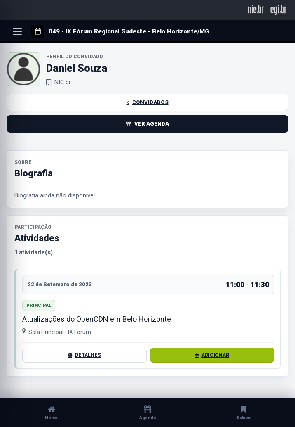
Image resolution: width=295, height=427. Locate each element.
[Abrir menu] (17, 31)
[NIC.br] (256, 9)
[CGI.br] (278, 9)
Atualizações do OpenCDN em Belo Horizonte (96, 319)
